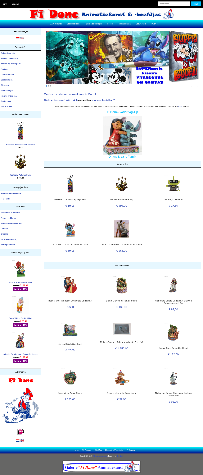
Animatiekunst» (8, 53)
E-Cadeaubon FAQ (9, 239)
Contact (4, 228)
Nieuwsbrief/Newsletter (11, 193)
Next (197, 87)
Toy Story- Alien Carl (173, 199)
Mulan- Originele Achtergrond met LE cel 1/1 (121, 342)
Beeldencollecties (73, 24)
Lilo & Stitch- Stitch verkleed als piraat (70, 244)
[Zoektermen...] (174, 3)
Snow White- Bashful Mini (20, 307)
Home (4, 4)
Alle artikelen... (7, 106)
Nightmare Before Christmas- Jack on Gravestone (173, 394)
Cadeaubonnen (124, 24)
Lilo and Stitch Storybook (70, 344)
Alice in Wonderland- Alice (20, 271)
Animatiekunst (56, 24)
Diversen (155, 24)
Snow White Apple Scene (70, 393)
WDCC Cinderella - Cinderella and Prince (122, 244)
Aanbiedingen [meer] (20, 252)
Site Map (98, 450)
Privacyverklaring (8, 218)
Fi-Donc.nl (5, 199)
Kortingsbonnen (8, 245)
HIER (180, 106)
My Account (86, 450)
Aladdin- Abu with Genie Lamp (121, 393)
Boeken (110, 24)
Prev (192, 87)
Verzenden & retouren (10, 213)
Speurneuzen (141, 24)
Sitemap (4, 234)
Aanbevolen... (7, 101)
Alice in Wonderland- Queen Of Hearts (20, 343)
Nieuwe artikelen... (9, 96)
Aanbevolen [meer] (20, 114)
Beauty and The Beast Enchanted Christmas (69, 301)
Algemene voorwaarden (11, 223)
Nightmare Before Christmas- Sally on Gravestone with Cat (173, 302)
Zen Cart (120, 456)
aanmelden (84, 100)
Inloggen (15, 4)
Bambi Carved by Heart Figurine (121, 301)
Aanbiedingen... (8, 90)
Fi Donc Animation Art (100, 456)
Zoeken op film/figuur (94, 24)
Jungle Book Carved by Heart (173, 348)
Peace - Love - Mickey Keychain (20, 133)
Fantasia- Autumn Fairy (20, 164)
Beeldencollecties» (9, 58)
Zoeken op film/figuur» (11, 64)
